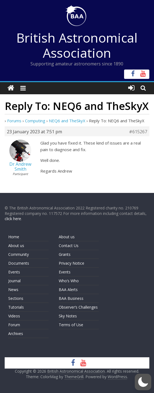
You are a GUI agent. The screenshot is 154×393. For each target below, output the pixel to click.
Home (13, 236)
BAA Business (71, 298)
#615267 (138, 131)
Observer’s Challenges (78, 307)
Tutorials (16, 307)
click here (13, 218)
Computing (35, 120)
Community (18, 254)
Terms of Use (71, 324)
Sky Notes (68, 316)
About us (16, 245)
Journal (14, 280)
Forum (14, 324)
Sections (15, 298)
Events (14, 272)
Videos (14, 316)
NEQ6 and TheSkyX (67, 120)
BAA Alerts (68, 289)
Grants (65, 254)
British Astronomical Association (77, 45)
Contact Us (69, 245)
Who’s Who (69, 280)
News (13, 289)
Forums (14, 120)
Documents (18, 263)
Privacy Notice (71, 263)
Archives (15, 333)
